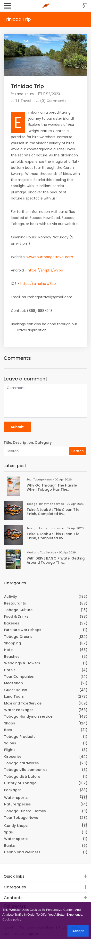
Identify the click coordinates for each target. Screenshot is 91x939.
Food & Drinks (16, 616)
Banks (9, 845)
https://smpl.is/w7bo (45, 270)
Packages (13, 789)
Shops (9, 723)
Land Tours (22, 93)
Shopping (12, 643)
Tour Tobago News (21, 817)
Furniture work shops (22, 629)
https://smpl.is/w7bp (38, 283)
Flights (10, 749)
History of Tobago (20, 783)
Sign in (84, 6)
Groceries (13, 756)
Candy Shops (16, 825)
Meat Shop (13, 683)
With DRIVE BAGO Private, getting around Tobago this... (56, 560)
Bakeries (11, 623)
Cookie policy (11, 919)
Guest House (15, 689)
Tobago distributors (22, 776)
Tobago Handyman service (28, 716)
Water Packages (18, 709)
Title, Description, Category (28, 442)
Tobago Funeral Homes (25, 811)
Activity (10, 596)
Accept (78, 931)
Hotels (10, 670)
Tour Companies (19, 676)
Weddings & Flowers (22, 663)
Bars (8, 729)
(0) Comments (51, 100)
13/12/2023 (49, 93)
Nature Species (17, 804)
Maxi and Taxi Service (22, 703)
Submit (17, 426)
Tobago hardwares (21, 763)
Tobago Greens (18, 636)
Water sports (16, 797)
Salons (10, 743)
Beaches (11, 656)
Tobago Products (19, 736)
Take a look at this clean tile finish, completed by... (53, 511)
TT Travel (21, 100)
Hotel (9, 649)
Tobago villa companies (25, 769)
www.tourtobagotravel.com (49, 256)
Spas (8, 832)
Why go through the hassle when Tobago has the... (52, 487)
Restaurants (15, 603)
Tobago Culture (18, 609)
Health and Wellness (22, 852)
